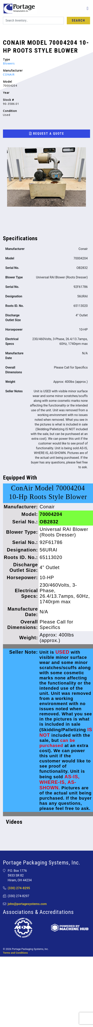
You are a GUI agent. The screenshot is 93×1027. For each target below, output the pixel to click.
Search (78, 20)
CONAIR (9, 74)
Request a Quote (46, 133)
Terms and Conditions (15, 952)
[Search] (33, 20)
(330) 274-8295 (19, 888)
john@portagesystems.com (27, 904)
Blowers (9, 63)
